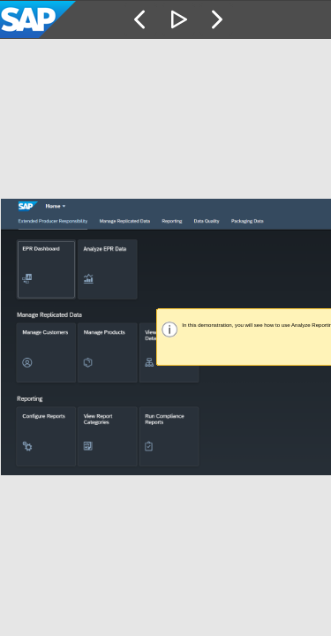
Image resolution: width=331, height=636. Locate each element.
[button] (140, 19)
